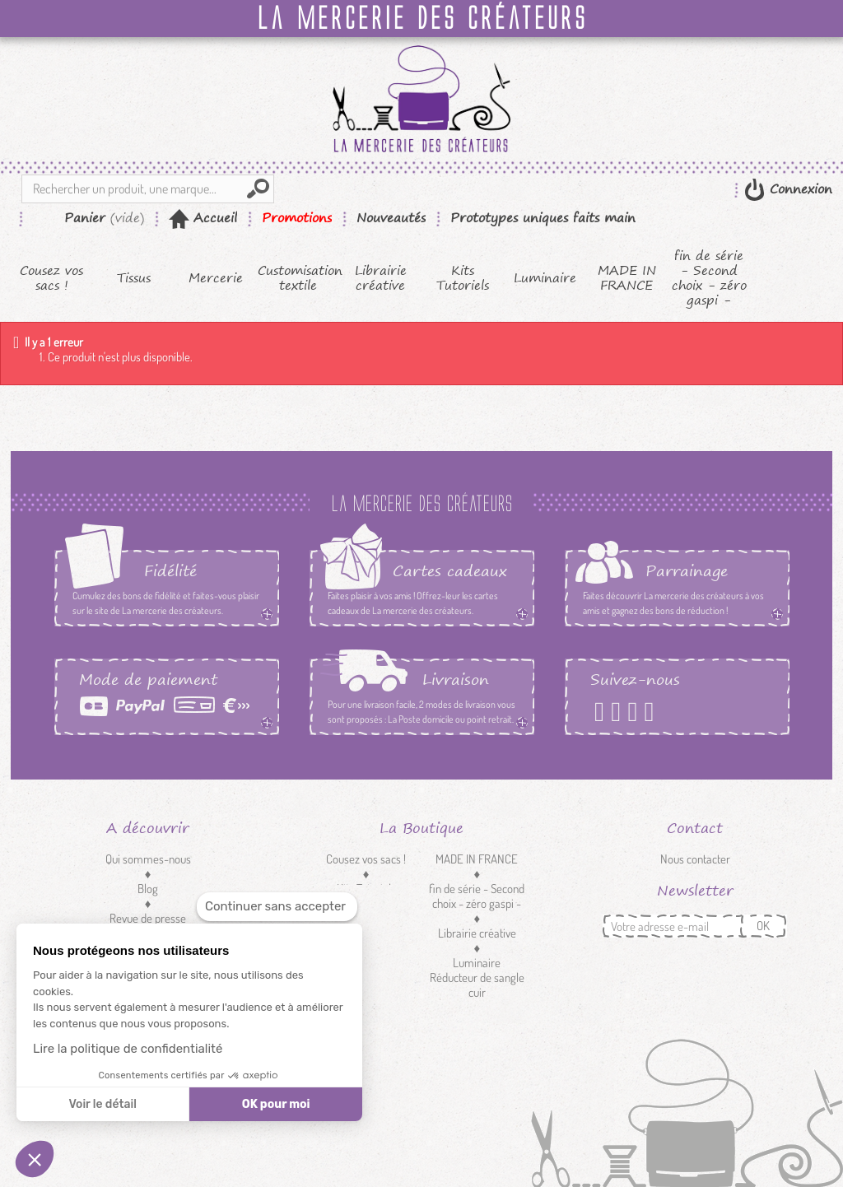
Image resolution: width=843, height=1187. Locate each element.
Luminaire (545, 278)
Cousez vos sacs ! (51, 278)
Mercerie (216, 278)
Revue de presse (147, 918)
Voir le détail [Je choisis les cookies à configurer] (102, 1104)
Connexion (798, 189)
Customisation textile (298, 278)
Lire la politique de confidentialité (127, 1048)
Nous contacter (695, 859)
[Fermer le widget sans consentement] (277, 906)
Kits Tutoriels (462, 278)
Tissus (134, 278)
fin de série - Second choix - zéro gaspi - (709, 278)
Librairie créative (381, 278)
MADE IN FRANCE (627, 278)
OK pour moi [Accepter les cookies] (276, 1104)
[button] (34, 1159)
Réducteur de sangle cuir (477, 985)
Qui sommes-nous (148, 859)
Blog (147, 888)
